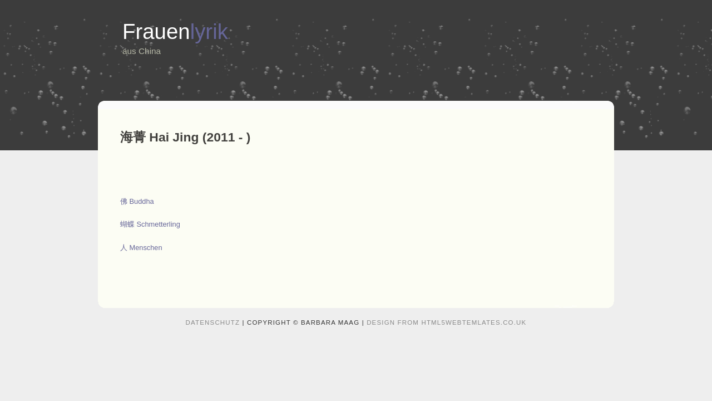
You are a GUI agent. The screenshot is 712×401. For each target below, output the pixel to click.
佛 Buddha (137, 201)
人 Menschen (141, 247)
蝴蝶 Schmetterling (150, 224)
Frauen (175, 31)
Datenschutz (213, 322)
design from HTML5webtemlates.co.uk (446, 322)
